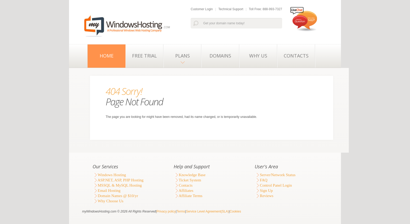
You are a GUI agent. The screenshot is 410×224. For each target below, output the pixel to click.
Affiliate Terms (188, 196)
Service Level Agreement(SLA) (207, 211)
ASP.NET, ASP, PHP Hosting (118, 180)
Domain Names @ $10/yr (115, 196)
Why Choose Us (108, 201)
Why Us (258, 56)
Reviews (264, 196)
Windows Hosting (109, 175)
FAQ (261, 180)
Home (106, 56)
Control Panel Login (273, 185)
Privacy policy (166, 211)
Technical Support (230, 9)
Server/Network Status (275, 175)
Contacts (296, 56)
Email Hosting (107, 190)
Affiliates (183, 190)
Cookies (235, 211)
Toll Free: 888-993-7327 (265, 9)
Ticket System (187, 180)
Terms (180, 211)
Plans (182, 56)
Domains (220, 56)
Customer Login (202, 9)
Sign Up (264, 190)
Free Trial (144, 56)
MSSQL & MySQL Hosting (117, 185)
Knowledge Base (190, 175)
